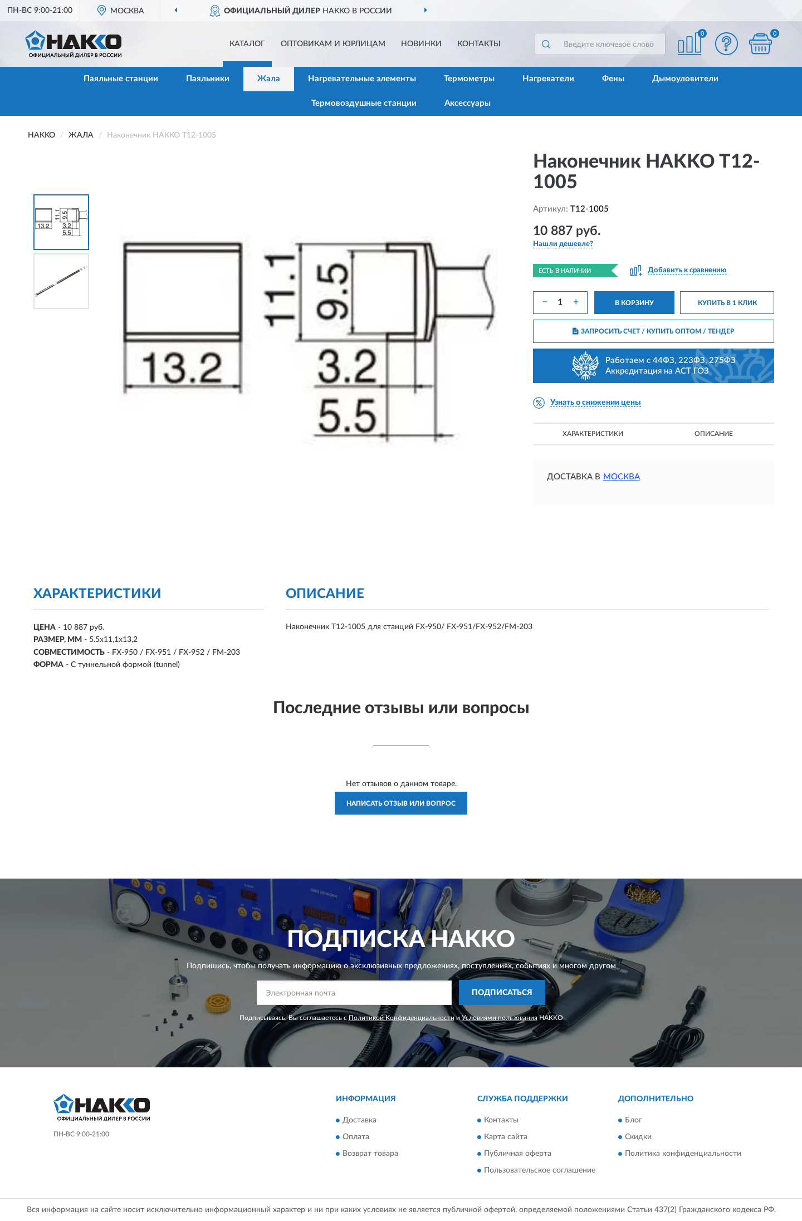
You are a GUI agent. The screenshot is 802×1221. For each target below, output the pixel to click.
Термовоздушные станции (364, 103)
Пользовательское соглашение (539, 1171)
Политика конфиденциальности (683, 1154)
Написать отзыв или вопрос (401, 803)
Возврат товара (370, 1154)
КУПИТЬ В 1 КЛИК (727, 303)
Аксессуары (467, 103)
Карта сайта (505, 1137)
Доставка (359, 1121)
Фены (613, 79)
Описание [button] (714, 433)
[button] (727, 43)
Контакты (479, 44)
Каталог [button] (247, 44)
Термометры (469, 79)
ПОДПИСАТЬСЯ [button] (502, 993)
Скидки (638, 1137)
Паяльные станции (121, 79)
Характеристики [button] (593, 433)
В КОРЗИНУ (634, 303)
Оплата (356, 1137)
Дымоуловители (685, 79)
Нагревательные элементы (362, 79)
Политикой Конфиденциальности (401, 1017)
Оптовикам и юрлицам (333, 44)
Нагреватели (548, 79)
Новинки (421, 44)
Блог (633, 1121)
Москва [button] (621, 477)
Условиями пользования (499, 1017)
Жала (268, 79)
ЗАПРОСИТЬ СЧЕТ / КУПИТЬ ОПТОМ (654, 331)
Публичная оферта (517, 1154)
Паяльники (207, 79)
